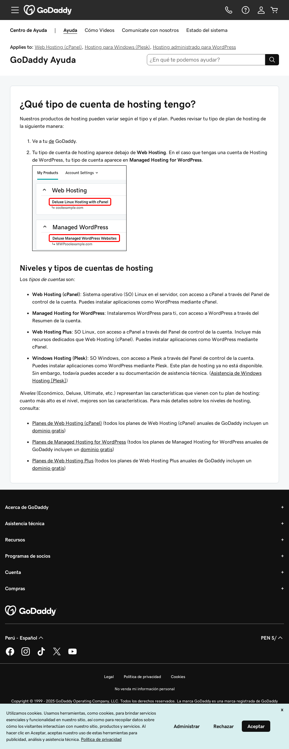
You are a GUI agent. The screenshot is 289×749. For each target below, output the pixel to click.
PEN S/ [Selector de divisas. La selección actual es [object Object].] (272, 637)
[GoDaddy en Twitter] (57, 654)
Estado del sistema (206, 30)
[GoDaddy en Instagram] (26, 654)
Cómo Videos (99, 30)
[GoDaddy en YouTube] (72, 654)
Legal (109, 677)
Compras (15, 588)
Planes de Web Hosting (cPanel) (67, 422)
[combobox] (206, 60)
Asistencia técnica (24, 523)
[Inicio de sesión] (261, 10)
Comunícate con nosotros (150, 30)
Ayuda (70, 30)
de (51, 140)
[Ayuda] (245, 10)
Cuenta (13, 572)
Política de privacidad (142, 677)
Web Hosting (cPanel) (58, 46)
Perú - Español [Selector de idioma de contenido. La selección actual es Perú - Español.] (25, 637)
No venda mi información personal (145, 689)
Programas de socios (27, 555)
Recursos (15, 539)
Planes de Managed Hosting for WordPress (79, 441)
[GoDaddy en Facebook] (10, 654)
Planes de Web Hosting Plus (62, 460)
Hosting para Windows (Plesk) (117, 46)
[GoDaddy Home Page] (31, 611)
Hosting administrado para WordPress (194, 46)
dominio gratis (48, 430)
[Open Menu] (12, 10)
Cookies (178, 677)
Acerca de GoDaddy (26, 507)
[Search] (272, 59)
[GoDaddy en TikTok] (41, 654)
